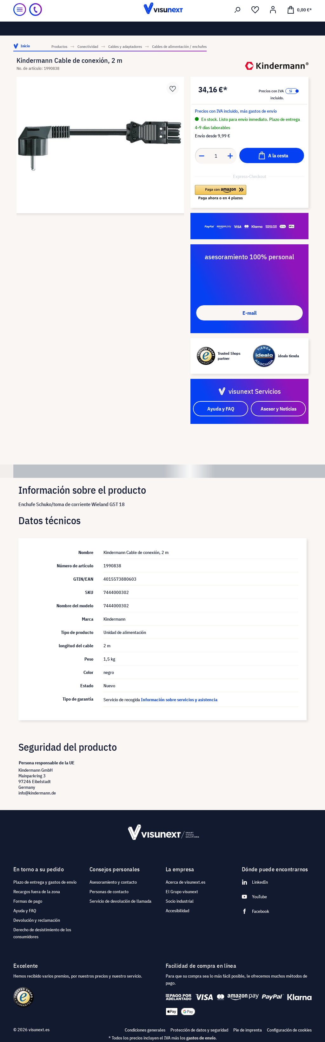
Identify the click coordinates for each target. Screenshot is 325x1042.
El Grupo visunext (182, 891)
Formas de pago (27, 901)
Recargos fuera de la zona (36, 891)
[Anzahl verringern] (201, 156)
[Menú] (19, 22)
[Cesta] (299, 21)
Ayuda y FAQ (24, 910)
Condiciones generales (145, 1030)
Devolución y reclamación (36, 920)
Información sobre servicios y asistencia (179, 699)
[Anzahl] (216, 156)
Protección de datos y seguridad (199, 1030)
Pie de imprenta (247, 1030)
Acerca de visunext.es (185, 882)
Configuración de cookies (289, 1030)
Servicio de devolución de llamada (120, 901)
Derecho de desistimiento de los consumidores (42, 933)
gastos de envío (201, 1038)
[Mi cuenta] (273, 22)
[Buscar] (237, 22)
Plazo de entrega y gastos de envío (44, 882)
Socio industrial (180, 901)
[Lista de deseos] (255, 22)
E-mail (249, 313)
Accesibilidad (177, 910)
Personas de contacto (109, 891)
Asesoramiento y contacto (113, 882)
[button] (220, 192)
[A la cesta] (271, 155)
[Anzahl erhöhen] (230, 156)
